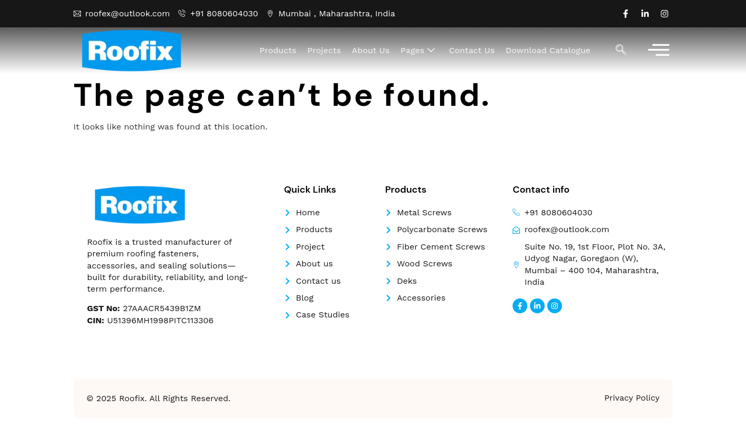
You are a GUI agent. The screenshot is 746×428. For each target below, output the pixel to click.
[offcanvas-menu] (659, 51)
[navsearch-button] (620, 50)
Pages (419, 50)
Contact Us (472, 50)
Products (280, 50)
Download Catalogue (548, 50)
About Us (372, 50)
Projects (326, 50)
